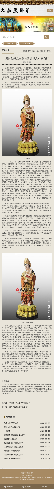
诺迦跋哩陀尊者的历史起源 (13, 447)
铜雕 (35, 384)
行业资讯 (27, 43)
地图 (45, 487)
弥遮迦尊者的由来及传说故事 (14, 435)
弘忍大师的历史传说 (11, 423)
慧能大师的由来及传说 (12, 427)
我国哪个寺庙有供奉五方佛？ (19, 403)
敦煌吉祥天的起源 (10, 439)
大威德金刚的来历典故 (12, 451)
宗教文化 (10, 43)
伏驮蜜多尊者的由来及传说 (13, 443)
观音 (6, 68)
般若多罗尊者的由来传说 (13, 459)
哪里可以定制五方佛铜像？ (19, 407)
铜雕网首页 (27, 51)
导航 (49, 10)
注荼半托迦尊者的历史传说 (13, 455)
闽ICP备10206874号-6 (28, 479)
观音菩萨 (8, 72)
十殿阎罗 (7, 431)
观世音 (28, 72)
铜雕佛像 (30, 322)
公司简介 (6, 381)
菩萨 (32, 72)
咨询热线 (27, 487)
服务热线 (9, 487)
